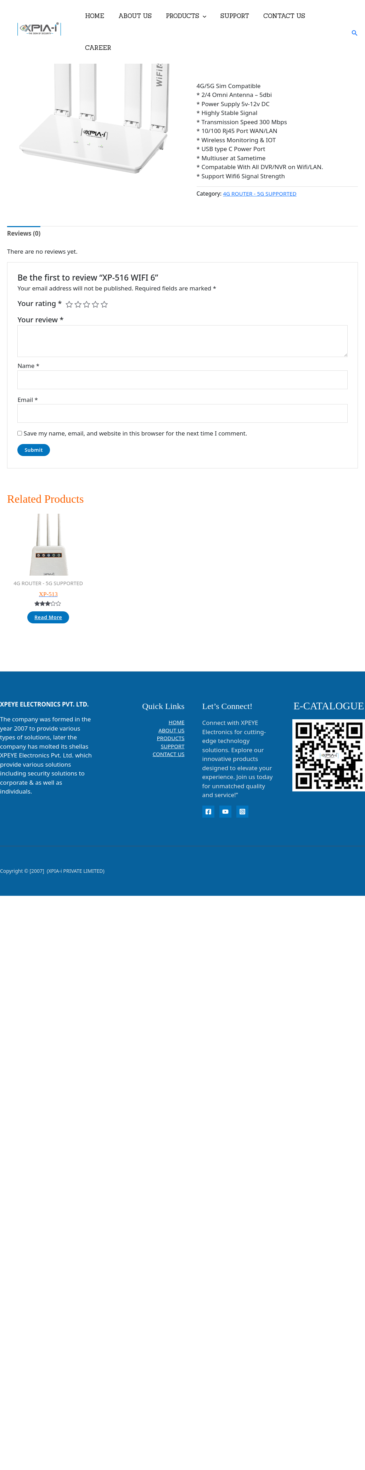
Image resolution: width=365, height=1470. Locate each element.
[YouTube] (225, 812)
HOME (98, 16)
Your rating (39, 303)
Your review (40, 319)
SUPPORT (232, 16)
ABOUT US (136, 16)
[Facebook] (208, 812)
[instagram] (242, 812)
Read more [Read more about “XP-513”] (48, 617)
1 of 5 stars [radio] (69, 304)
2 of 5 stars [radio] (78, 304)
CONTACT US (279, 16)
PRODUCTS (185, 16)
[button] (202, 16)
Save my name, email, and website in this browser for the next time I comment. (135, 433)
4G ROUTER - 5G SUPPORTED (260, 193)
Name (28, 366)
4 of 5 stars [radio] (95, 304)
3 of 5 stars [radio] (86, 304)
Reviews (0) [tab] (23, 233)
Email (27, 400)
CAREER (325, 16)
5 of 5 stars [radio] (104, 304)
